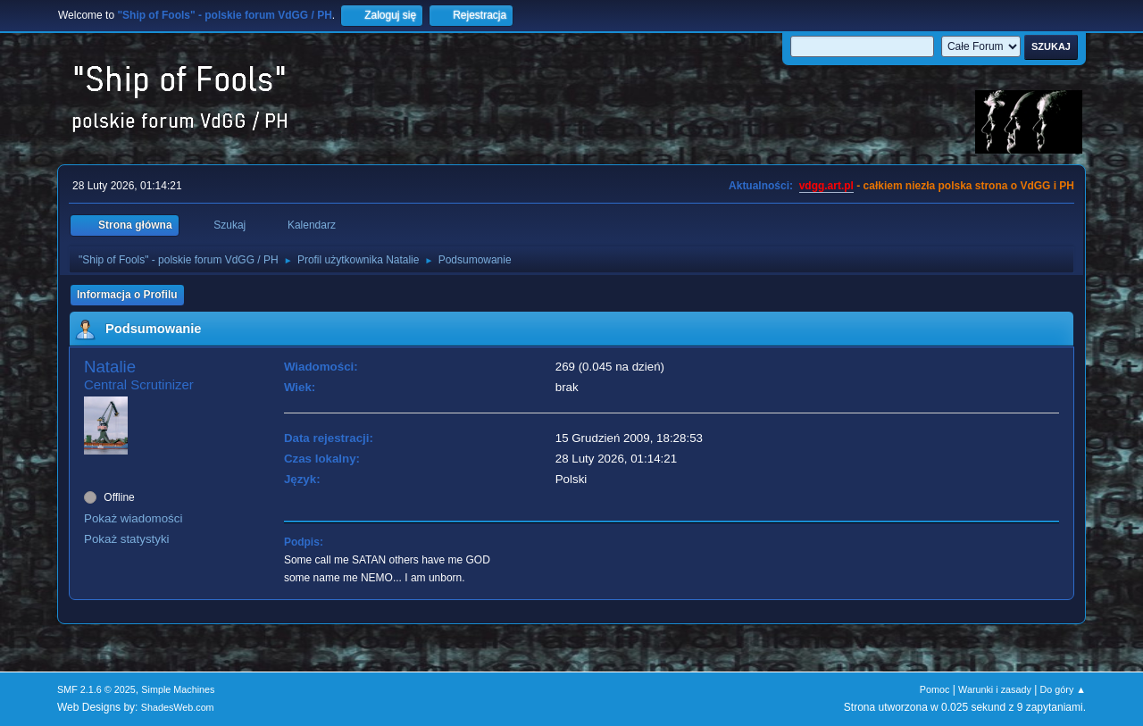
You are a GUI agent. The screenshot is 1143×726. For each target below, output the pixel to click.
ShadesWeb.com (177, 707)
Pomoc (935, 689)
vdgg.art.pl (826, 185)
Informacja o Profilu (127, 294)
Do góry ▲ (1063, 689)
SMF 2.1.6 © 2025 (96, 689)
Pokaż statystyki (127, 539)
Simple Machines (177, 689)
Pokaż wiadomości (133, 518)
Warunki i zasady (994, 689)
